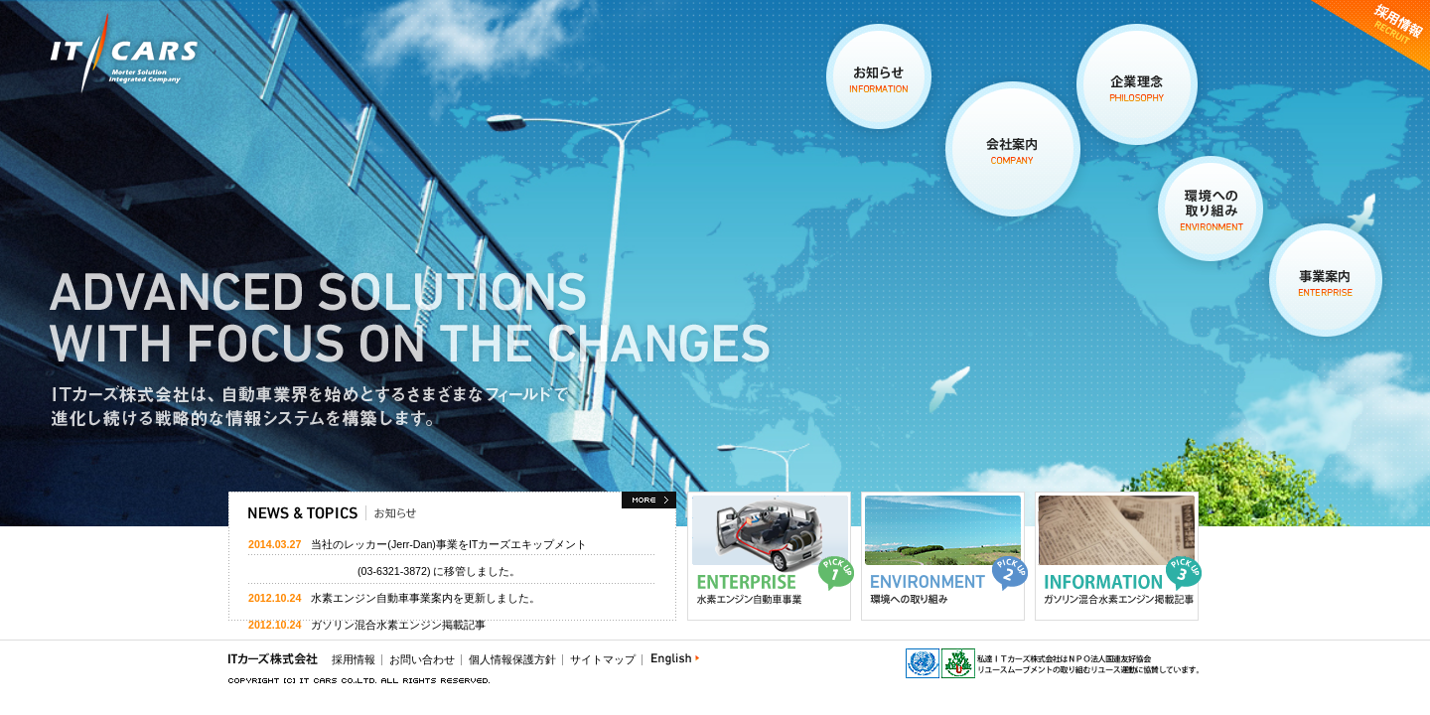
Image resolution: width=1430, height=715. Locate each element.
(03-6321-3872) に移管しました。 (384, 571)
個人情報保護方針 (512, 659)
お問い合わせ (422, 659)
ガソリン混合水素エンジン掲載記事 (398, 625)
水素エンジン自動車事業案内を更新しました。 (425, 598)
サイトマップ (603, 659)
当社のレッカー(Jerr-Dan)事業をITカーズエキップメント (449, 544)
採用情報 (353, 659)
